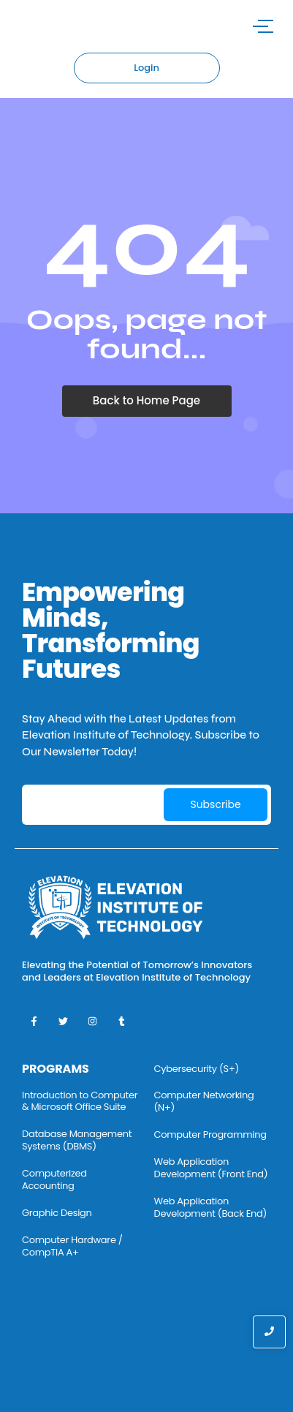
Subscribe (215, 804)
